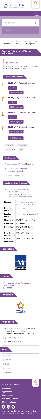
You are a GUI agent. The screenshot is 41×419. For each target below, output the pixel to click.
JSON (9, 337)
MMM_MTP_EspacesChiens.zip (21, 127)
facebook (3, 407)
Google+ (7, 368)
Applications (7, 392)
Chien (21, 149)
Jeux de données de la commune (24, 41)
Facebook (8, 372)
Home (7, 41)
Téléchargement (16, 92)
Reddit (6, 364)
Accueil (5, 385)
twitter (13, 407)
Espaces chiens (22, 146)
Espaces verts (11, 149)
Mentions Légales (9, 402)
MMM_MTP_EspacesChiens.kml (21, 112)
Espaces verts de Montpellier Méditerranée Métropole (16, 170)
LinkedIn (7, 360)
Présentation (15, 385)
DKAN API (18, 342)
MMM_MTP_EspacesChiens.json (21, 98)
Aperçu (12, 88)
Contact (15, 399)
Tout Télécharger (16, 138)
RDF (18, 337)
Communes (6, 388)
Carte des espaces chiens (15, 176)
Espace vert (10, 146)
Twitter (6, 356)
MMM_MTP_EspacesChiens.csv (21, 83)
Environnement (12, 63)
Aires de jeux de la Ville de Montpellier (19, 164)
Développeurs (7, 395)
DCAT (11, 192)
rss (8, 407)
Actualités (6, 399)
